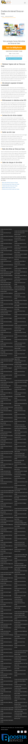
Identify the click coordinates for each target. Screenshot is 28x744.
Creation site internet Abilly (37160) (21, 611)
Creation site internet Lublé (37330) (21, 650)
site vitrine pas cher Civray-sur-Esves (10, 184)
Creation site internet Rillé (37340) (20, 554)
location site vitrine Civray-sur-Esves (10, 189)
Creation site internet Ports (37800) (21, 380)
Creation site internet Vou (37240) (6, 451)
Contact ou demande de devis (14, 58)
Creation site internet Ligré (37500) (6, 707)
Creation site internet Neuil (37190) (20, 679)
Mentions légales (4, 729)
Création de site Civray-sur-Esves (9, 186)
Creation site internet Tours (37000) (7, 359)
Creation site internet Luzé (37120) (6, 487)
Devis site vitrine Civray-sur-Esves (10, 182)
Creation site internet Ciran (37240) (6, 572)
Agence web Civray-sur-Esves (9, 187)
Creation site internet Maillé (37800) (7, 490)
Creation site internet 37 (9, 16)
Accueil (2, 16)
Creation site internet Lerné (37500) (21, 508)
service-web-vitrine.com (9, 727)
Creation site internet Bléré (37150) (21, 231)
